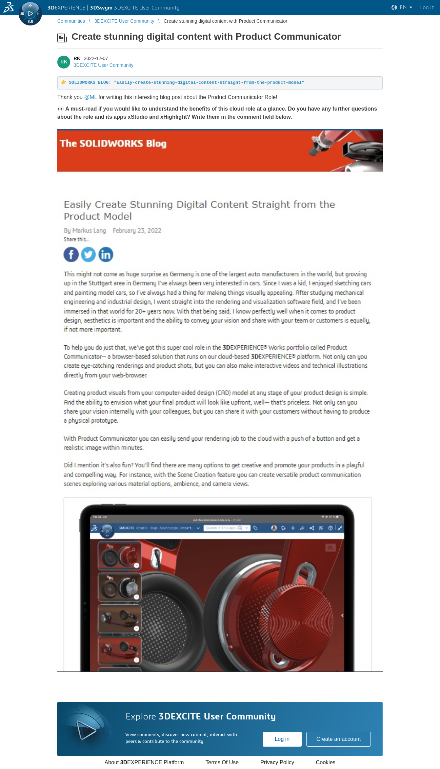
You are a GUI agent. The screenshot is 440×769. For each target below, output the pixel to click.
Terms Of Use (222, 762)
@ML (90, 97)
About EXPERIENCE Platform (144, 762)
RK (77, 58)
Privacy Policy (277, 762)
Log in (282, 739)
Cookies (326, 762)
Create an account (338, 739)
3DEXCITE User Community (104, 65)
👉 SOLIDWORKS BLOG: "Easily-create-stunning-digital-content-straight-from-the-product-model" (182, 82)
